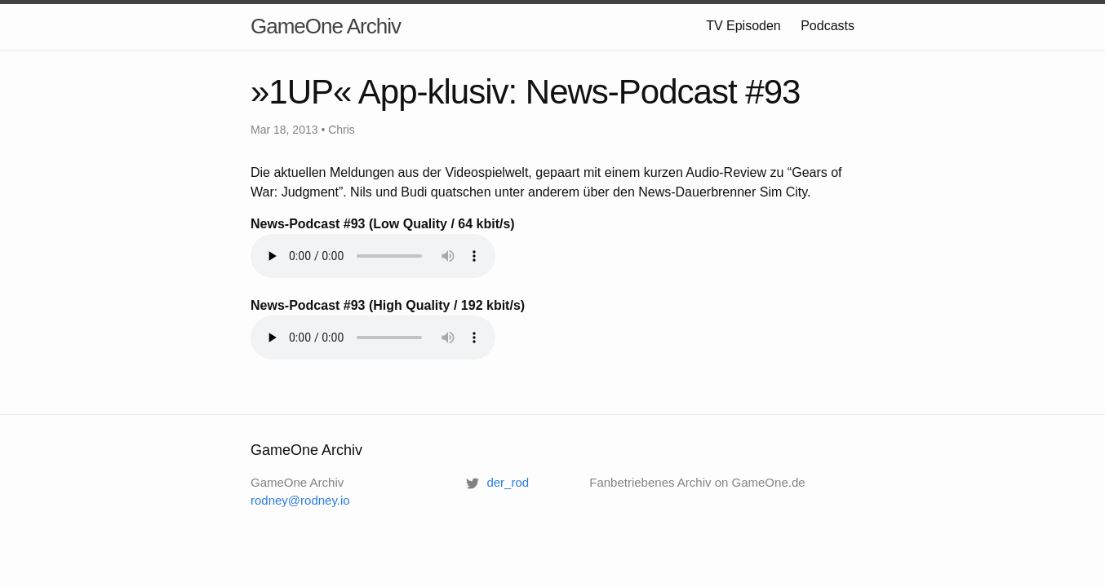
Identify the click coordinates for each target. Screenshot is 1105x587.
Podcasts (827, 26)
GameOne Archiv (326, 26)
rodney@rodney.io (300, 500)
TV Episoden (743, 26)
